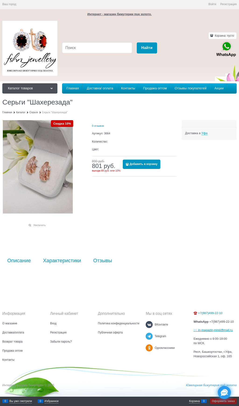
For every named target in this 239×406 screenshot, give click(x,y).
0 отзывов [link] (98, 125)
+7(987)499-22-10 (210, 313)
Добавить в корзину (144, 164)
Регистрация (228, 4)
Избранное (52, 401)
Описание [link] (19, 260)
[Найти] (147, 47)
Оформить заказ (223, 401)
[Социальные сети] (224, 392)
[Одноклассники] (149, 347)
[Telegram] (149, 336)
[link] (204, 133)
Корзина (194, 401)
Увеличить (39, 225)
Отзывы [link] (102, 260)
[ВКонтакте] (149, 324)
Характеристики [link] (62, 260)
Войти (212, 4)
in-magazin (205, 330)
